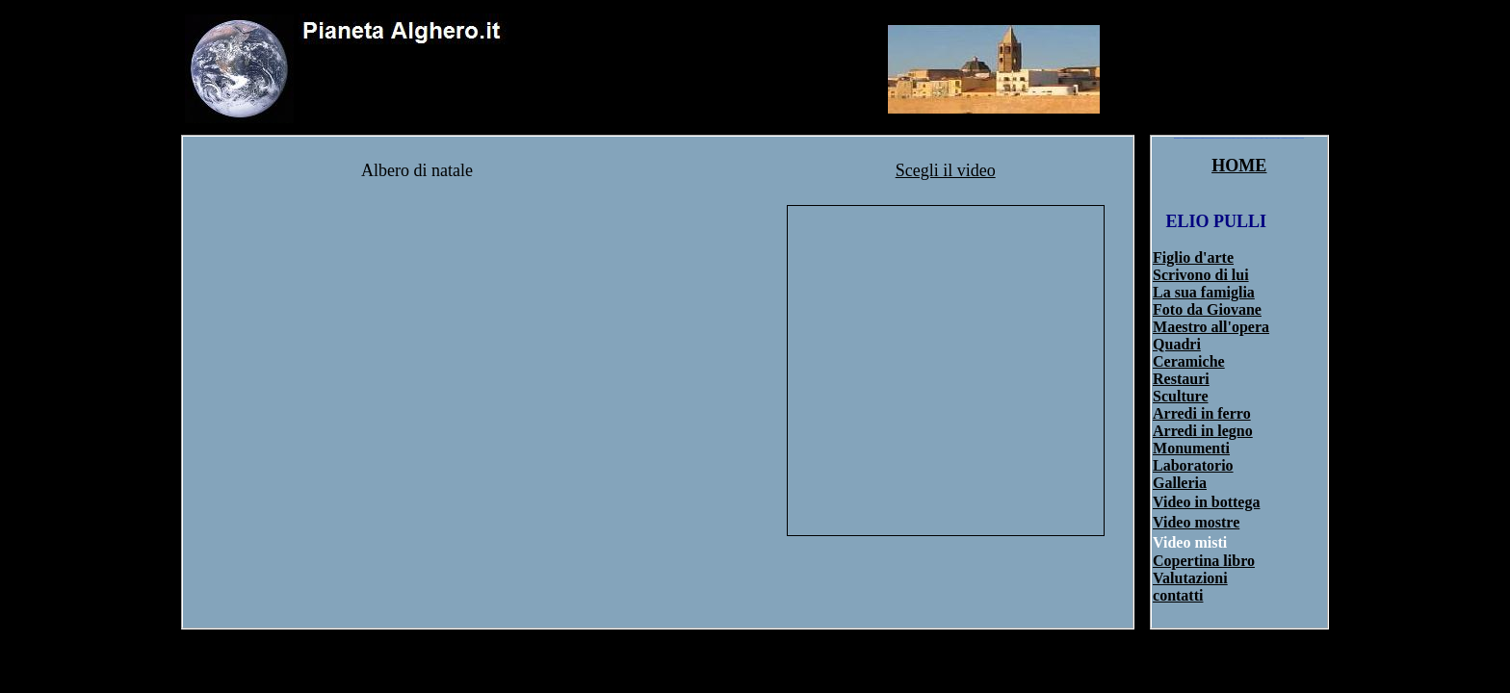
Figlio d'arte (1193, 257)
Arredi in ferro (1202, 413)
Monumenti (1191, 448)
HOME (1238, 165)
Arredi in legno (1203, 431)
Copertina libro (1204, 560)
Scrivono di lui (1201, 275)
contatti (1178, 595)
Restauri (1181, 379)
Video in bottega (1206, 502)
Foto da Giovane (1207, 309)
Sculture (1180, 396)
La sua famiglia (1204, 292)
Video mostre (1196, 522)
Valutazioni (1190, 578)
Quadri (1177, 344)
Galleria (1180, 483)
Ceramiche (1189, 361)
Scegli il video (946, 170)
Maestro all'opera (1211, 327)
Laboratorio (1193, 465)
